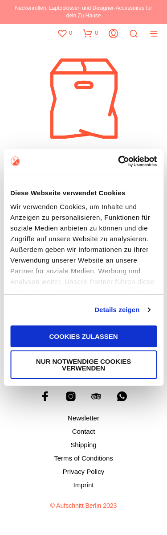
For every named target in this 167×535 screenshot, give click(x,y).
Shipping (83, 445)
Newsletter (83, 418)
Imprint (83, 485)
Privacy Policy (83, 471)
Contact (83, 431)
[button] (64, 33)
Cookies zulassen (83, 336)
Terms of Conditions (83, 458)
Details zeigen (116, 309)
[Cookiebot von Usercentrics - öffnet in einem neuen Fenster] (119, 161)
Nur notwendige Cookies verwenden (83, 365)
